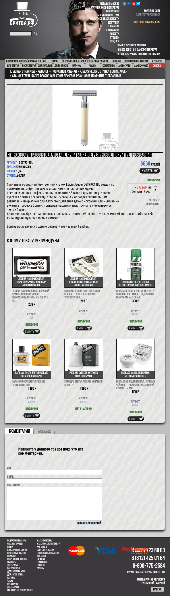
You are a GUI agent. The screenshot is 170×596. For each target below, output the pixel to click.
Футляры (11, 562)
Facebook (129, 4)
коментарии (19, 431)
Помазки (11, 556)
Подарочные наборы (16, 540)
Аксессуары (13, 586)
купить (147, 170)
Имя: (9, 468)
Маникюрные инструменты (20, 590)
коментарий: (14, 485)
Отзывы (114, 37)
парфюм (11, 577)
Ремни (10, 546)
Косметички (12, 583)
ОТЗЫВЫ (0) (44, 432)
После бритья (13, 568)
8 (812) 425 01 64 (127, 49)
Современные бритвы (17, 559)
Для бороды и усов (16, 571)
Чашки (10, 580)
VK (124, 4)
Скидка (157, 65)
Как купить (112, 11)
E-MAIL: (11, 476)
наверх (157, 589)
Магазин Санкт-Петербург (104, 7)
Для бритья (12, 565)
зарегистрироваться (148, 14)
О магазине (112, 30)
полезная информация (146, 22)
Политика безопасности (104, 19)
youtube (133, 4)
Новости (114, 34)
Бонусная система (108, 15)
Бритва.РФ (24, 14)
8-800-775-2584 (126, 54)
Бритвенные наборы (16, 553)
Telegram (138, 4)
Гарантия (113, 26)
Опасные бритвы (15, 543)
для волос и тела (15, 574)
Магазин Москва (109, 4)
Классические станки (17, 549)
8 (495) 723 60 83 (127, 45)
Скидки (114, 41)
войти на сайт (152, 11)
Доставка (113, 22)
